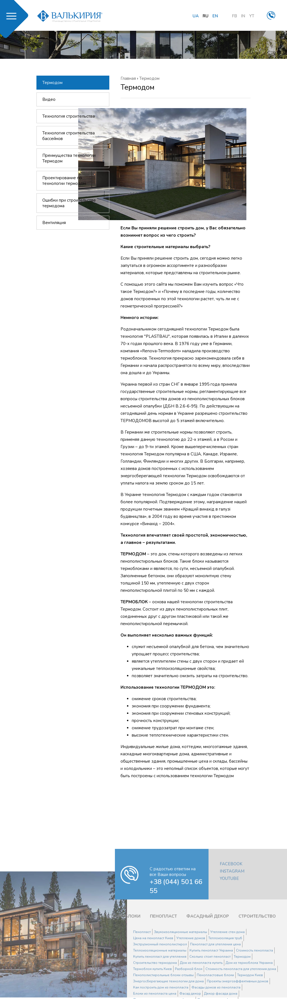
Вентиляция (54, 222)
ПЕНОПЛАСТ (163, 987)
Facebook (231, 935)
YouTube (229, 949)
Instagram (232, 942)
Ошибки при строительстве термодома (69, 203)
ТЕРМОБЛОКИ (125, 987)
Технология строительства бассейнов (68, 135)
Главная (128, 78)
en (215, 16)
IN (243, 16)
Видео (48, 99)
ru (206, 16)
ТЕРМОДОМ (88, 987)
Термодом (52, 82)
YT (251, 16)
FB (234, 16)
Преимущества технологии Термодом (69, 158)
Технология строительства (68, 116)
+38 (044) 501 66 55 (176, 957)
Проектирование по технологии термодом (64, 180)
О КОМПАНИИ (51, 987)
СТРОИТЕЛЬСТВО (257, 987)
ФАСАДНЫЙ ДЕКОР (207, 987)
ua (196, 16)
